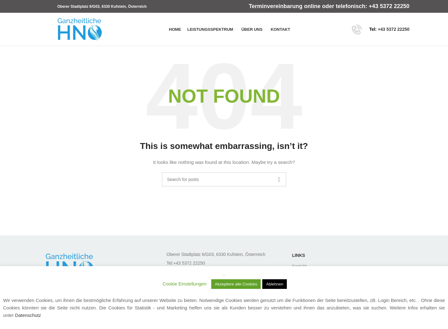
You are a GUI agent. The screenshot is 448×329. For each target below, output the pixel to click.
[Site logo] (85, 32)
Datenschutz (28, 315)
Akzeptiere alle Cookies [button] (236, 284)
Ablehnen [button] (274, 284)
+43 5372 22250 (389, 6)
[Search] (224, 185)
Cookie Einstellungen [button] (185, 283)
